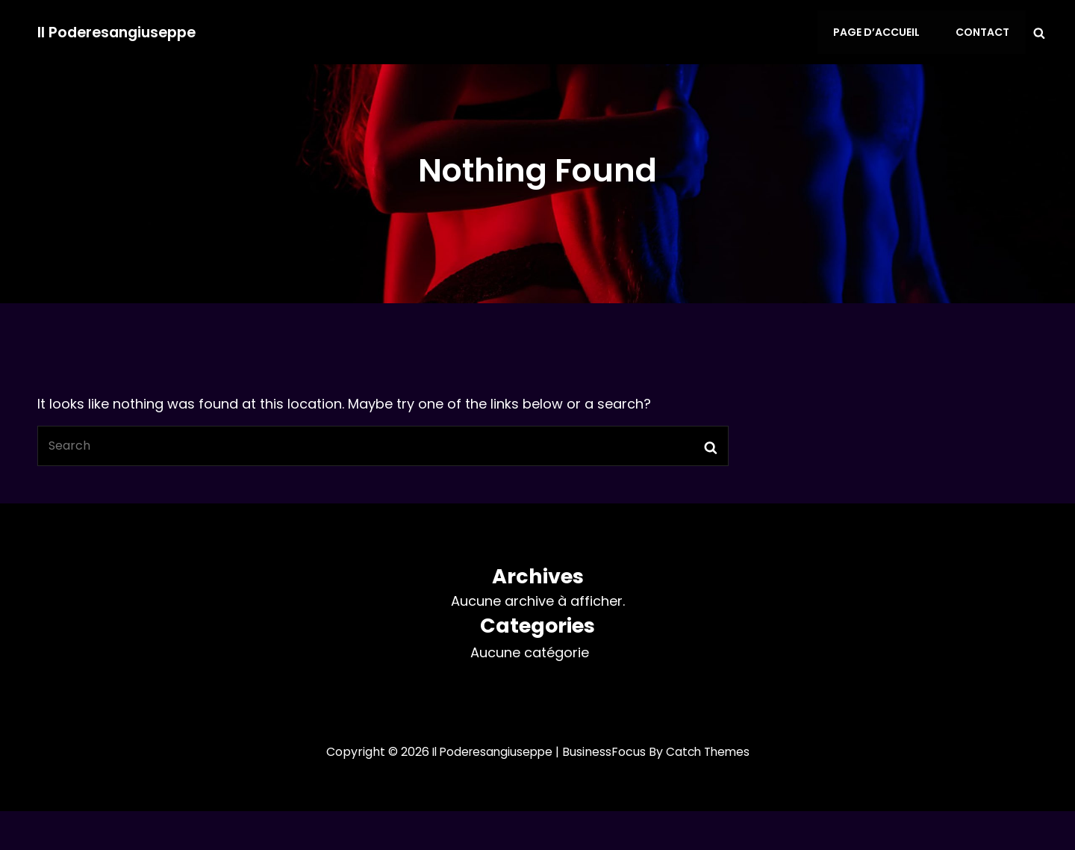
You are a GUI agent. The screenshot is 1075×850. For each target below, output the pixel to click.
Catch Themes (710, 751)
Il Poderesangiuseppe (120, 32)
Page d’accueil (880, 32)
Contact (984, 32)
